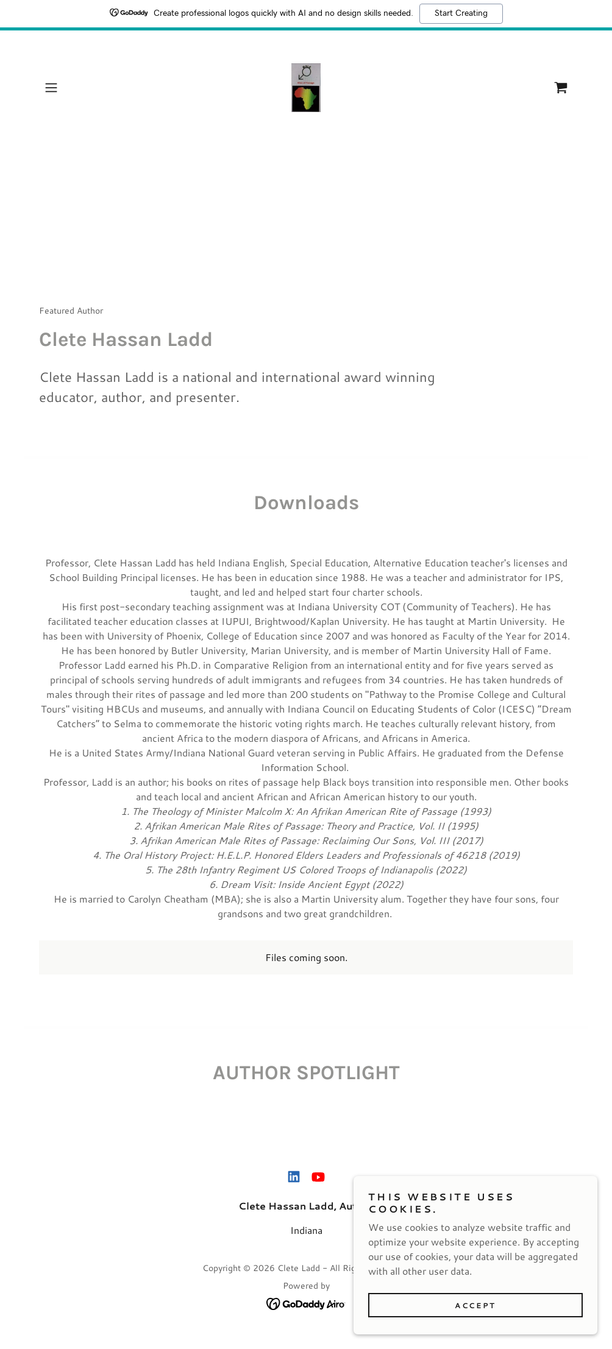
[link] (306, 87)
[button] (79, 88)
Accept (475, 1330)
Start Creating (461, 13)
